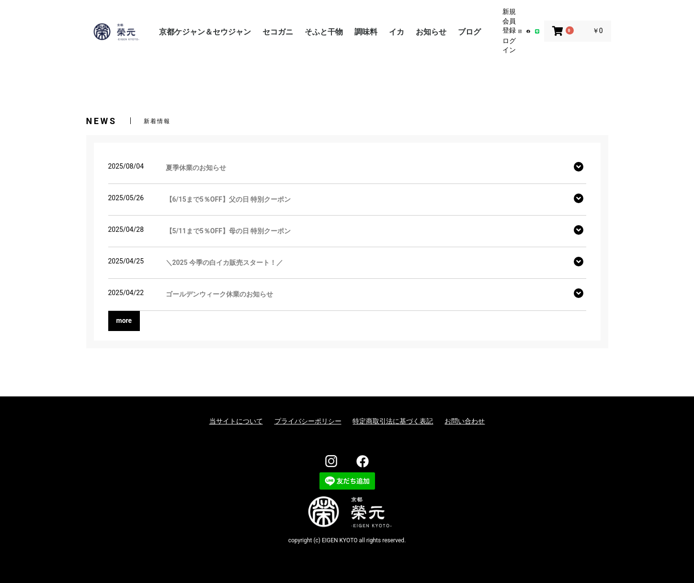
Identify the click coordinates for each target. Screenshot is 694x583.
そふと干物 (324, 31)
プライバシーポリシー (307, 421)
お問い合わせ (464, 421)
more (124, 320)
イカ (396, 31)
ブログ (469, 31)
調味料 (365, 31)
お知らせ (431, 31)
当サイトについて (236, 421)
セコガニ (277, 31)
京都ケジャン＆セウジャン (205, 31)
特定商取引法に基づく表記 (393, 421)
